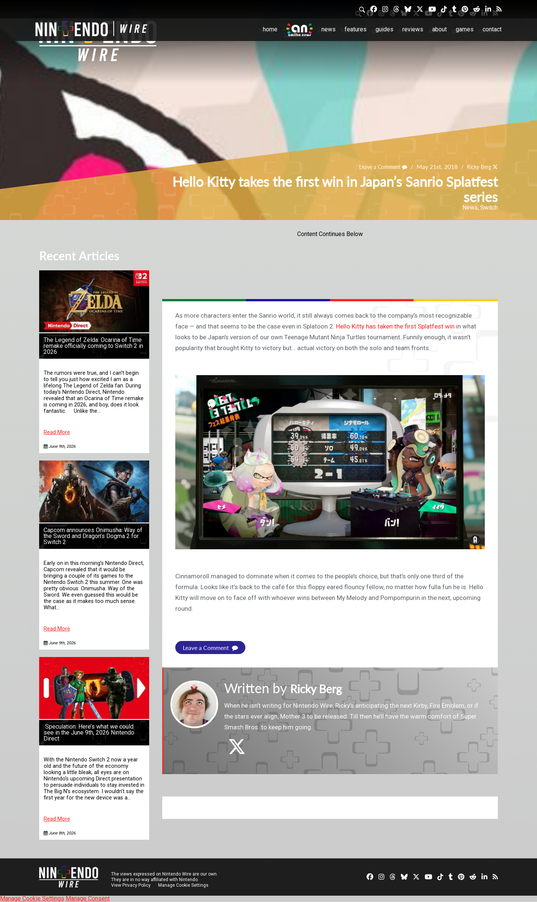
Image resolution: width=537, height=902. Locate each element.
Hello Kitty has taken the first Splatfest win (395, 326)
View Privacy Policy (131, 885)
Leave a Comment (376, 166)
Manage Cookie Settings (184, 885)
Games (465, 29)
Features (356, 29)
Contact (492, 29)
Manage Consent (88, 898)
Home (270, 29)
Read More (57, 432)
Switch (489, 207)
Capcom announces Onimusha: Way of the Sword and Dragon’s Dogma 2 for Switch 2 (93, 536)
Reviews (412, 29)
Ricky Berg (476, 166)
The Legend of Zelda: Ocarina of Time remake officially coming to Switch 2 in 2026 (93, 345)
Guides (384, 29)
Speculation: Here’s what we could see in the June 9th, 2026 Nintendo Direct (89, 732)
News (328, 29)
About (439, 29)
